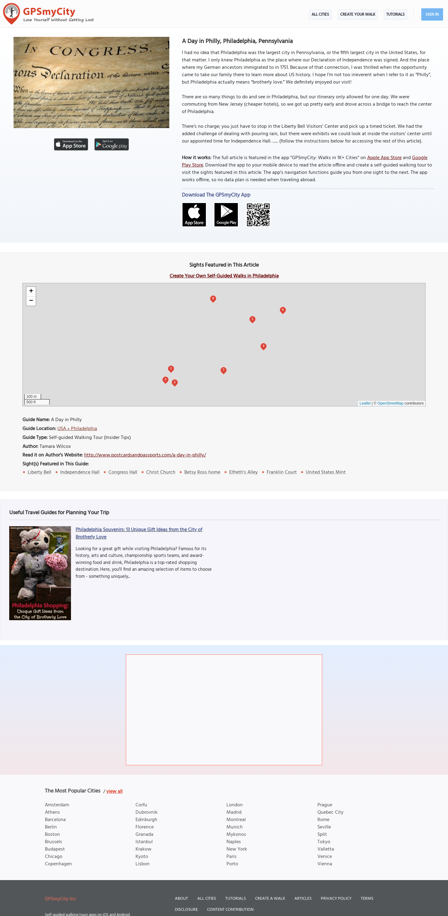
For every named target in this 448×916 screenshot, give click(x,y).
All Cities (320, 14)
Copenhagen (58, 864)
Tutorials (395, 14)
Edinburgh (146, 820)
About (181, 898)
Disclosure (186, 909)
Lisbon (143, 864)
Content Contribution (230, 909)
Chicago (53, 857)
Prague (324, 805)
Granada (144, 835)
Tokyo (323, 842)
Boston (52, 835)
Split (322, 835)
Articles (303, 898)
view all (114, 792)
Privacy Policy (336, 898)
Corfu (141, 805)
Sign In (432, 14)
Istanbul (144, 842)
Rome (323, 820)
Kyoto (142, 857)
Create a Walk (270, 898)
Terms (367, 898)
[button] (31, 291)
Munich (234, 827)
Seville (324, 827)
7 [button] (223, 369)
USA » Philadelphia (77, 429)
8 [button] (213, 298)
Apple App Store (384, 158)
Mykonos (236, 835)
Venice (324, 857)
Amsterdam (57, 805)
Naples (233, 842)
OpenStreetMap (390, 403)
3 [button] (165, 379)
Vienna (324, 864)
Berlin (51, 827)
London (234, 805)
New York (236, 849)
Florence (145, 827)
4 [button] (263, 345)
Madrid (234, 812)
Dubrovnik (147, 812)
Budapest (55, 849)
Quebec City (330, 812)
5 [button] (252, 318)
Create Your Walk (357, 14)
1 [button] (171, 368)
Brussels (53, 842)
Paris (231, 857)
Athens (52, 812)
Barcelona (55, 820)
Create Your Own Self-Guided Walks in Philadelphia (224, 276)
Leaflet (365, 403)
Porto (232, 864)
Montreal (236, 820)
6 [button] (283, 309)
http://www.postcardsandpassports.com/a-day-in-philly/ (145, 455)
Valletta (325, 849)
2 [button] (174, 382)
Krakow (143, 849)
